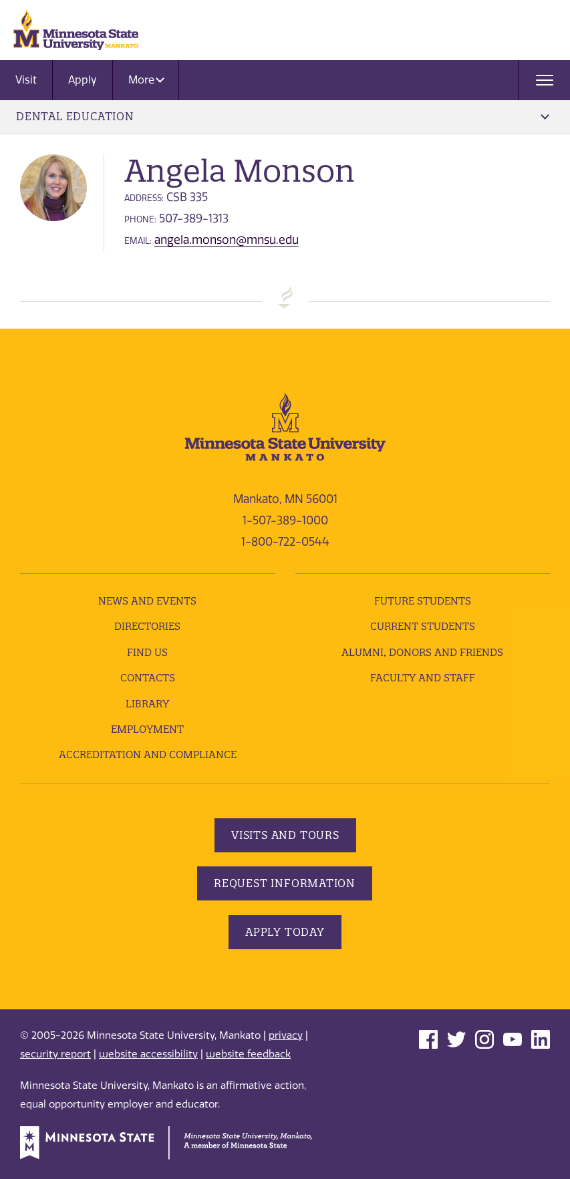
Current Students (422, 626)
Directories (147, 626)
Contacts (147, 677)
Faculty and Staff (422, 677)
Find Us (147, 652)
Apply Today (285, 932)
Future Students (422, 601)
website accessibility (148, 1054)
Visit (26, 79)
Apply (82, 79)
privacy (286, 1035)
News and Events (147, 601)
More (146, 79)
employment (147, 729)
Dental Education (282, 116)
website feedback (248, 1054)
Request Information (284, 883)
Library (147, 703)
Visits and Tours (285, 835)
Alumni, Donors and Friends (422, 652)
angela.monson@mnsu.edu (226, 239)
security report (55, 1054)
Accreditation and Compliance (148, 754)
